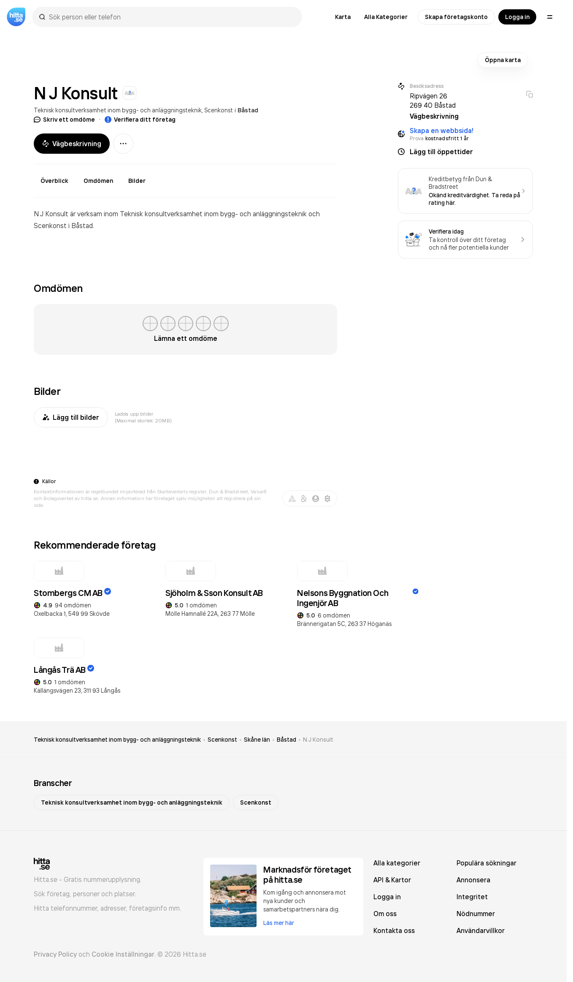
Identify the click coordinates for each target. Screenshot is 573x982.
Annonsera (473, 880)
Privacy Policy (55, 954)
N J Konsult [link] (318, 739)
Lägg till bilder (71, 417)
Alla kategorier (396, 863)
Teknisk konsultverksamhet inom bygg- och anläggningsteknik (118, 110)
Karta (343, 17)
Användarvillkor (481, 930)
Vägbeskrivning (71, 143)
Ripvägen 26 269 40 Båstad (433, 100)
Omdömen (98, 181)
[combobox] (171, 17)
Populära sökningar (486, 863)
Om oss (385, 913)
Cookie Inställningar (123, 954)
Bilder (137, 181)
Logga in (517, 17)
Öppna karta (503, 60)
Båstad (248, 110)
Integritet (472, 896)
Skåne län (257, 739)
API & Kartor (392, 880)
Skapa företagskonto (456, 17)
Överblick (54, 181)
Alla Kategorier (386, 17)
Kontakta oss (394, 930)
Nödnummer (476, 913)
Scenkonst (218, 110)
